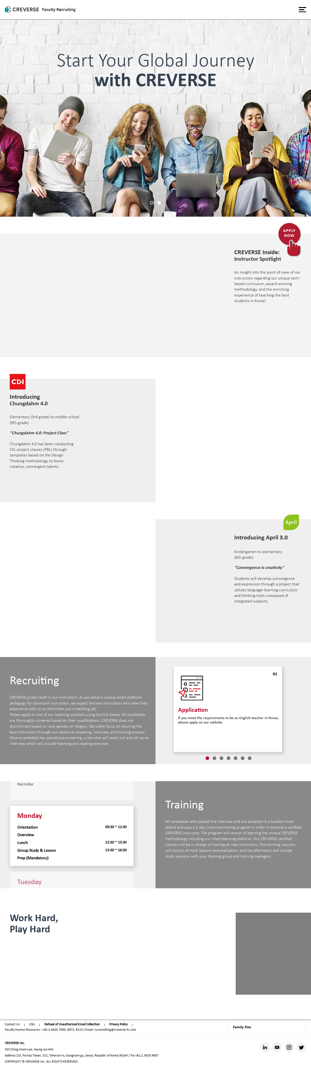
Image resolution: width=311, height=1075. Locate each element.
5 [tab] (235, 758)
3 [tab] (221, 758)
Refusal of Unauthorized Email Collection (72, 1024)
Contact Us (12, 1024)
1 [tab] (152, 202)
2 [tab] (159, 202)
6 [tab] (242, 758)
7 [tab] (249, 758)
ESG (32, 1024)
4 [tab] (228, 758)
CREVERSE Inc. (15, 1043)
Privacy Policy (118, 1024)
